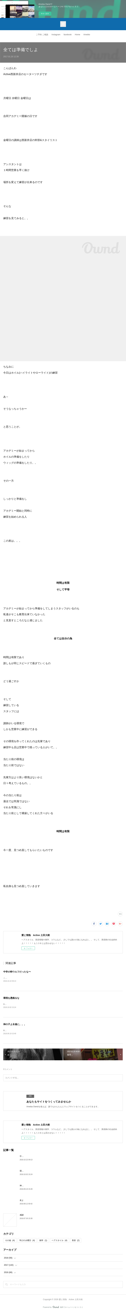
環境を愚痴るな (11, 998)
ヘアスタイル (59, 1241)
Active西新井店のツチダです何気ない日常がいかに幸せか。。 (30, 1030)
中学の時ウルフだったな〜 (17, 971)
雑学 (43, 1241)
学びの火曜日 (27, 1241)
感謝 (22, 1215)
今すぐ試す (45, 14)
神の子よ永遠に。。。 (14, 1024)
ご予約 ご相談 (42, 34)
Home (77, 34)
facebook (68, 34)
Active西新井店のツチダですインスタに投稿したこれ (26, 1004)
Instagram (56, 34)
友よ (22, 1200)
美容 (76, 1241)
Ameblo (86, 34)
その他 (10, 1241)
